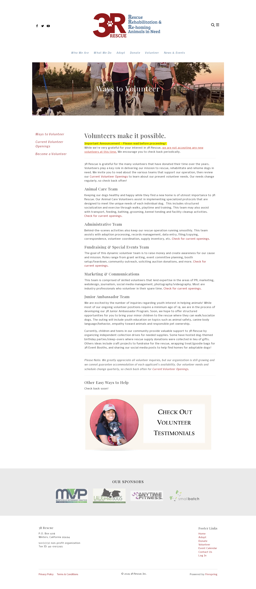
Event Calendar (208, 548)
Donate (135, 52)
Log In (203, 555)
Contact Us (205, 552)
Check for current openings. (103, 216)
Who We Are (80, 52)
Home (202, 534)
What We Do (103, 52)
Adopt (120, 52)
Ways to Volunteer (49, 134)
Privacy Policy (46, 574)
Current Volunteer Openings (49, 144)
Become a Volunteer (51, 154)
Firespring (211, 574)
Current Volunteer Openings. (170, 369)
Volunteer (152, 52)
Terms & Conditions (67, 574)
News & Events (174, 52)
